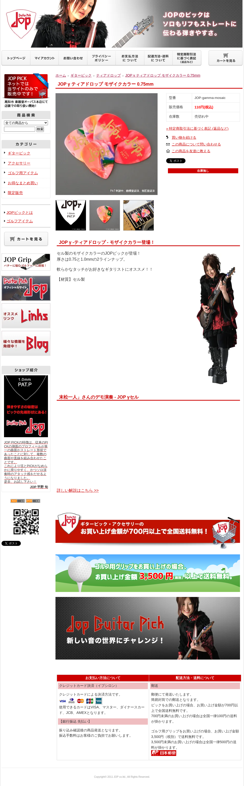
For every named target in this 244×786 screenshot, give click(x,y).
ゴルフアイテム (20, 221)
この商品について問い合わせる (196, 144)
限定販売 (15, 193)
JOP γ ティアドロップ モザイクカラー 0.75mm (162, 75)
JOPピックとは (20, 212)
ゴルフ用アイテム (23, 173)
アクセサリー (19, 163)
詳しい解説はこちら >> (78, 490)
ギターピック (19, 153)
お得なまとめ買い (23, 183)
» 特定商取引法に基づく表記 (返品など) (197, 128)
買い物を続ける (184, 137)
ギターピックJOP (122, 24)
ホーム (60, 75)
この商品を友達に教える (191, 151)
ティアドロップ (108, 75)
